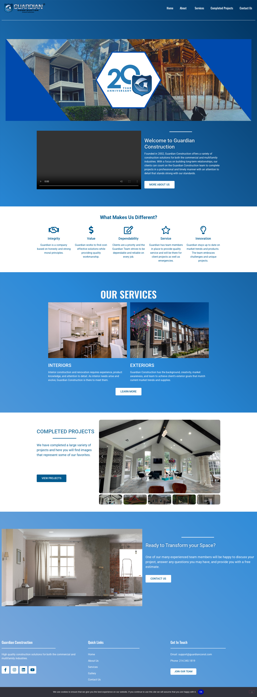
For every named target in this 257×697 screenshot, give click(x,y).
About (184, 8)
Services (199, 8)
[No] (252, 691)
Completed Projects (222, 8)
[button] (102, 456)
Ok (200, 692)
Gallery (92, 673)
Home (170, 8)
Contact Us (247, 8)
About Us (93, 660)
